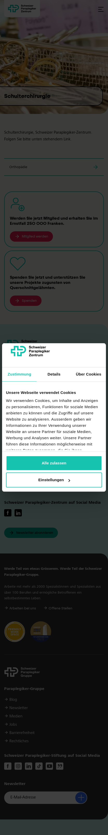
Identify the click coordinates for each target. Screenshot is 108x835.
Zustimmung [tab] (19, 374)
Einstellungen (54, 480)
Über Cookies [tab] (88, 374)
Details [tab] (54, 374)
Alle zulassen (54, 463)
